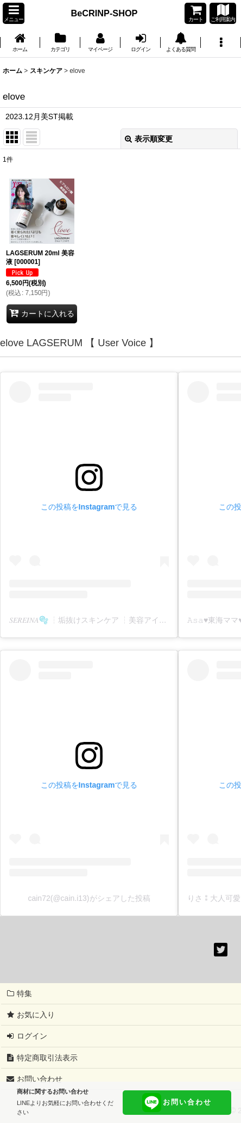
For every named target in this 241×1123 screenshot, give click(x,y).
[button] (13, 13)
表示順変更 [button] (149, 138)
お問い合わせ (177, 1102)
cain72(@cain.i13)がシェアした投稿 (89, 898)
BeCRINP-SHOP (104, 13)
